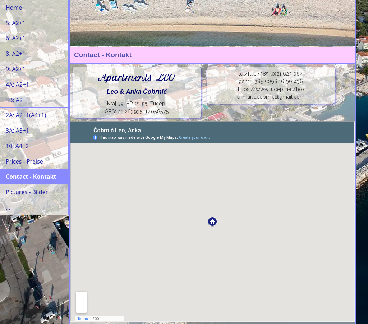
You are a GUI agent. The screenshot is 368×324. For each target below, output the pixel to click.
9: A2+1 (16, 69)
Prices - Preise (24, 161)
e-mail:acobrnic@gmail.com (270, 96)
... (8, 207)
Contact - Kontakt (31, 177)
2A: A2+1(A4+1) (26, 115)
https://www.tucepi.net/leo (271, 89)
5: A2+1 (16, 23)
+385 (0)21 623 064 (280, 73)
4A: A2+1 (17, 84)
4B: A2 (14, 100)
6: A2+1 (16, 38)
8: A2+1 (16, 54)
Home (14, 8)
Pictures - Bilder (27, 192)
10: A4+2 (17, 146)
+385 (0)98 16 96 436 (277, 81)
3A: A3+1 (17, 130)
